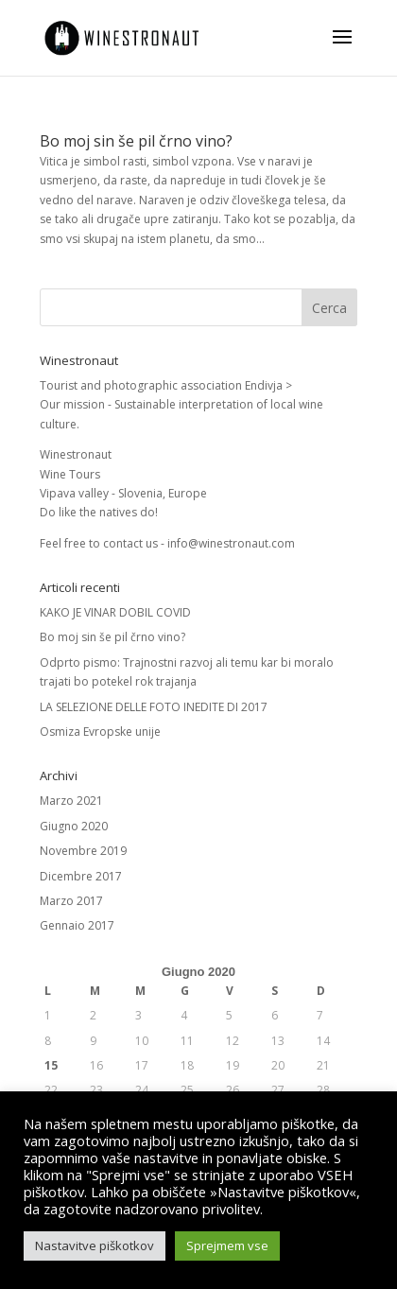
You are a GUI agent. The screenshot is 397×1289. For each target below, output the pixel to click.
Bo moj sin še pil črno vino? (136, 141)
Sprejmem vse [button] (227, 1245)
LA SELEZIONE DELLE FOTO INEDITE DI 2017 (154, 707)
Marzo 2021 (71, 801)
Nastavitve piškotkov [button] (94, 1245)
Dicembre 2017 (81, 876)
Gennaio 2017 (77, 925)
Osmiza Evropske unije (100, 731)
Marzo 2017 (71, 901)
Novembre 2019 (83, 851)
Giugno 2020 (74, 826)
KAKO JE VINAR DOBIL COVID (115, 612)
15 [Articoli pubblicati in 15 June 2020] (51, 1065)
